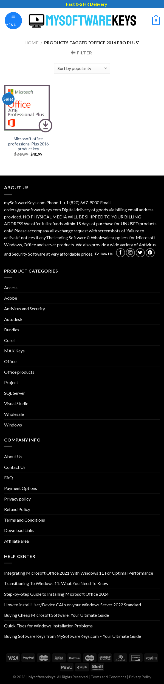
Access (11, 287)
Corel (9, 340)
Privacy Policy (140, 677)
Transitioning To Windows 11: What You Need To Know (56, 583)
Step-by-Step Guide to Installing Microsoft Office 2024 (56, 594)
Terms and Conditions (24, 519)
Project (11, 382)
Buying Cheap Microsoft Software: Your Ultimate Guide (56, 615)
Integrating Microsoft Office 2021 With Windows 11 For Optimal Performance (78, 572)
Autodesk (13, 319)
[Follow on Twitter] (140, 252)
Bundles (11, 329)
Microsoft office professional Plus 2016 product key (28, 143)
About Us (13, 456)
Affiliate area (16, 540)
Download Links (19, 530)
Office (10, 361)
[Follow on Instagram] (130, 252)
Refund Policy (17, 509)
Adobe (10, 297)
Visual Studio (16, 403)
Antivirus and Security (24, 308)
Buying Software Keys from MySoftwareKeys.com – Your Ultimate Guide (72, 636)
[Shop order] (82, 68)
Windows (13, 424)
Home (31, 42)
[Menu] (13, 20)
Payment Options (20, 488)
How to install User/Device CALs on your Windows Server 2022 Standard (72, 604)
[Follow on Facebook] (120, 252)
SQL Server (14, 393)
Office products (19, 372)
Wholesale (14, 414)
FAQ (8, 477)
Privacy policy (17, 498)
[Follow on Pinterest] (150, 252)
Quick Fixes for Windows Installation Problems (48, 625)
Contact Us (15, 467)
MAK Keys (14, 350)
